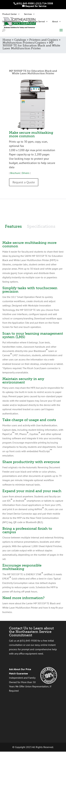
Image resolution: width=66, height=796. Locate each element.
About (55, 21)
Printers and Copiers (43, 40)
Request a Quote (24, 182)
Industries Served (36, 21)
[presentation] (33, 714)
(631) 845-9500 (25, 3)
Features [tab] (13, 226)
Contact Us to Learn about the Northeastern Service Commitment (31, 631)
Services (28, 14)
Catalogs (20, 40)
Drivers (25, 173)
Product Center (9, 14)
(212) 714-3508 (44, 3)
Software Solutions (11, 21)
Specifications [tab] (41, 226)
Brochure (15, 173)
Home (7, 40)
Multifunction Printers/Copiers (24, 42)
